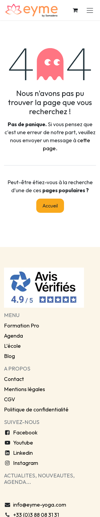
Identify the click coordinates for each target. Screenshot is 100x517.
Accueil (50, 206)
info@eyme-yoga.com (39, 504)
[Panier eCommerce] (75, 10)
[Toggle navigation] (90, 10)
